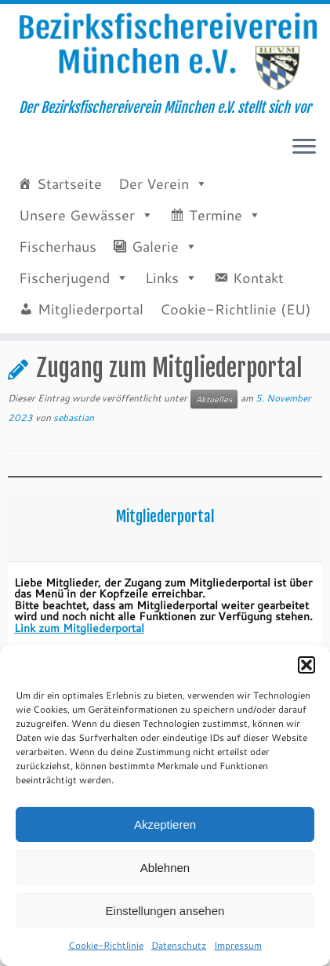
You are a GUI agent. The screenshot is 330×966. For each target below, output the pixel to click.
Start (20, 388)
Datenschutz (178, 945)
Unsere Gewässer (77, 233)
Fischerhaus (57, 265)
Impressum (238, 945)
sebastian (73, 474)
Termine (215, 233)
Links (162, 296)
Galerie (155, 265)
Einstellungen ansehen (165, 910)
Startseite (69, 202)
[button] (306, 665)
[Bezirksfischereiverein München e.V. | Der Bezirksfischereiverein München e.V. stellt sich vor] (165, 61)
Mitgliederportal (90, 328)
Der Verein (153, 202)
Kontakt (258, 296)
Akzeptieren (165, 824)
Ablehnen (165, 867)
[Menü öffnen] (304, 167)
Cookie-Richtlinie (105, 945)
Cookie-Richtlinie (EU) (235, 328)
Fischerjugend (64, 296)
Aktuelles (66, 388)
